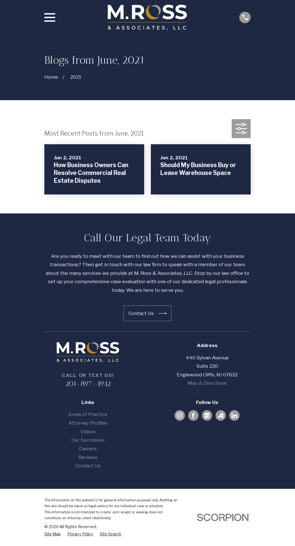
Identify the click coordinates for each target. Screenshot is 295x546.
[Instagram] (179, 415)
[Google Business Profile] (207, 415)
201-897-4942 (88, 383)
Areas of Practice (87, 414)
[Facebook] (193, 415)
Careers (88, 448)
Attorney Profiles (88, 423)
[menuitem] (52, 534)
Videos (88, 431)
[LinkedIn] (234, 415)
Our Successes (88, 440)
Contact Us (88, 465)
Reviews (88, 457)
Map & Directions (207, 383)
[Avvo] (220, 415)
